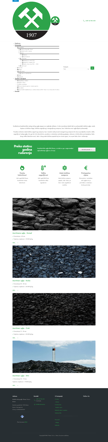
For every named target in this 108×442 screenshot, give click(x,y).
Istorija (21, 53)
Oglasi (19, 75)
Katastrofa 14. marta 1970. (28, 60)
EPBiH (25, 422)
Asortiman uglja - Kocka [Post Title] (21, 280)
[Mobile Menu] (92, 68)
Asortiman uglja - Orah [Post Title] (21, 328)
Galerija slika (58, 413)
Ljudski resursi (20, 71)
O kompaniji (20, 47)
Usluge (19, 69)
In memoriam (23, 58)
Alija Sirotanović (26, 56)
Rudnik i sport (23, 66)
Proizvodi (19, 67)
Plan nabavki (20, 88)
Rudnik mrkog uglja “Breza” (26, 49)
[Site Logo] (36, 20)
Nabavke (57, 425)
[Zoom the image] (22, 415)
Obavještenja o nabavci (22, 80)
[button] (65, 67)
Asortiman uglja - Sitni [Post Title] (20, 375)
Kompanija (18, 45)
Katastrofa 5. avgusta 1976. (28, 62)
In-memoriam (58, 404)
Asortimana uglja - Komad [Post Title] (22, 233)
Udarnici (24, 55)
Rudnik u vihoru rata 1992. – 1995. (30, 64)
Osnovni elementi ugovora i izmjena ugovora (27, 86)
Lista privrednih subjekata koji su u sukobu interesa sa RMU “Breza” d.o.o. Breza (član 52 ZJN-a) (38, 89)
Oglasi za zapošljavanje (25, 73)
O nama (57, 399)
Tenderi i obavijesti (20, 79)
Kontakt (17, 91)
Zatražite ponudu (87, 149)
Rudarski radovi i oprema (26, 51)
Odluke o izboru (21, 82)
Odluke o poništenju (22, 84)
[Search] (88, 69)
